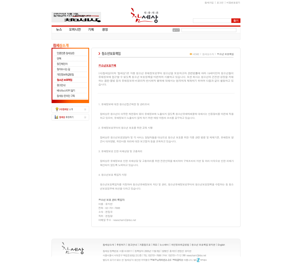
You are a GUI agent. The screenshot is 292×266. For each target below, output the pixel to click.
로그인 (220, 2)
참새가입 (209, 2)
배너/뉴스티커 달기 (66, 90)
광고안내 (61, 85)
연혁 (59, 58)
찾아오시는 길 (63, 69)
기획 (91, 29)
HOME (196, 54)
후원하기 (120, 244)
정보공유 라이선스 (200, 260)
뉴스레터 (164, 244)
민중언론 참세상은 (65, 53)
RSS (155, 244)
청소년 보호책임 (64, 79)
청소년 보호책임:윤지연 (203, 244)
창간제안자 (62, 63)
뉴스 (59, 29)
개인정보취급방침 (65, 74)
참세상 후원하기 (70, 117)
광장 (102, 29)
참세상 (144, 15)
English (221, 244)
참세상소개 (61, 45)
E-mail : (184, 255)
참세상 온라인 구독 (66, 95)
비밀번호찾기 (233, 2)
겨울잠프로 (145, 244)
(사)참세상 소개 (70, 109)
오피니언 (75, 29)
